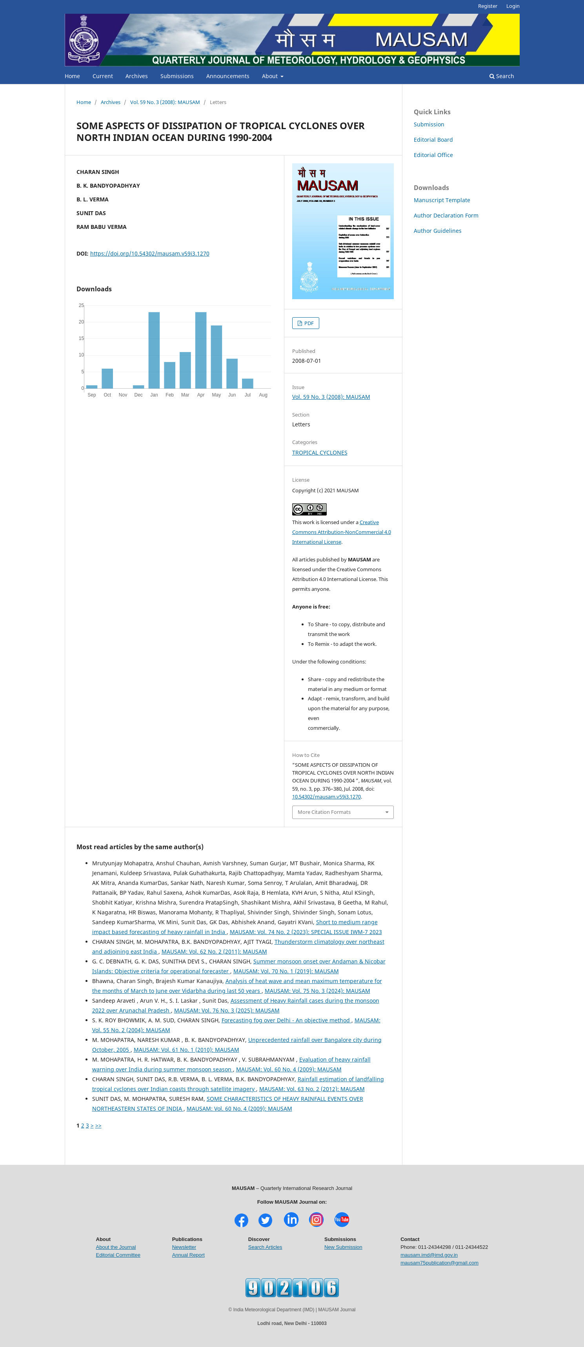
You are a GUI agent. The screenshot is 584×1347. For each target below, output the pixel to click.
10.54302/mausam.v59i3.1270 (326, 796)
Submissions (177, 76)
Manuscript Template (442, 200)
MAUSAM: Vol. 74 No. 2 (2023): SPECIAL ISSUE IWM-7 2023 (306, 932)
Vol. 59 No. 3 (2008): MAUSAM (165, 102)
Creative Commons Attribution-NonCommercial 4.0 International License (341, 532)
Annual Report (188, 1255)
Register (487, 5)
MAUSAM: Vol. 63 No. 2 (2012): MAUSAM (312, 1089)
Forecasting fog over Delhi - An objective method (286, 1020)
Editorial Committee (118, 1255)
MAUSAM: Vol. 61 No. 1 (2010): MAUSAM (186, 1049)
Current (103, 76)
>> (98, 1125)
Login (513, 5)
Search (501, 76)
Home (72, 76)
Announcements (227, 76)
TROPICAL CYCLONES (319, 452)
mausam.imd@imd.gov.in (429, 1255)
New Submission (343, 1247)
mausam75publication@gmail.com (439, 1263)
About (270, 76)
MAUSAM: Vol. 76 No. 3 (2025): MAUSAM (227, 1010)
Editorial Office (433, 155)
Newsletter (184, 1247)
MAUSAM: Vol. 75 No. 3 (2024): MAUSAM (317, 990)
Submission (429, 124)
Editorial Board (433, 139)
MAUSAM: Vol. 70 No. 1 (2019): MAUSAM (286, 971)
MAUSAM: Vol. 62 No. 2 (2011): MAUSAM (214, 951)
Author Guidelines (438, 230)
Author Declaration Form (446, 215)
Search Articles (265, 1247)
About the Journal (116, 1247)
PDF (308, 323)
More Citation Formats (324, 811)
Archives (137, 76)
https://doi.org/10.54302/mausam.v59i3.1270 (149, 253)
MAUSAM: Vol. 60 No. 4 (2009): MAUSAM (289, 1069)
